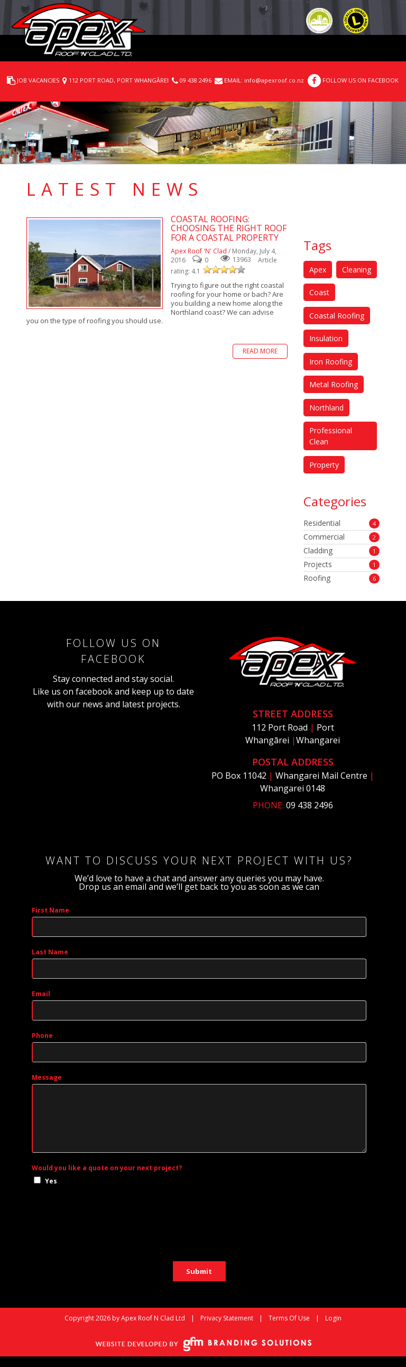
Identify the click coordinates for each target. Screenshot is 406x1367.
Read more (260, 351)
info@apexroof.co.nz (273, 80)
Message (47, 1077)
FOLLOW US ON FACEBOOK (360, 80)
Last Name (50, 951)
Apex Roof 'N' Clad (199, 251)
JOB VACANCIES (38, 80)
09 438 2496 (195, 80)
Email (41, 993)
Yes (51, 1181)
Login (333, 1318)
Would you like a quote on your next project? (107, 1167)
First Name (50, 910)
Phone (42, 1035)
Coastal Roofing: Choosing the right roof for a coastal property (94, 263)
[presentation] (112, 1230)
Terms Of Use (289, 1318)
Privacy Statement (226, 1318)
